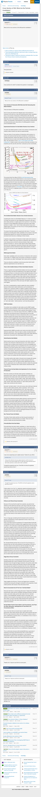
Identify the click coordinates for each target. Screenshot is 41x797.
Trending (26, 1)
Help (35, 786)
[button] (15, 1)
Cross (27, 12)
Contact (18, 786)
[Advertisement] (20, 37)
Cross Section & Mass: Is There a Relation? (18, 719)
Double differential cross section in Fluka (12, 736)
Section (36, 12)
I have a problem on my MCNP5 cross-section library (15, 732)
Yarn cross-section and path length (14, 728)
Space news (5, 48)
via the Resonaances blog (27, 177)
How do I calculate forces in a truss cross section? (14, 745)
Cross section (31, 12)
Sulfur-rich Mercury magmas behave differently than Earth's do (19, 50)
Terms (26, 786)
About (23, 786)
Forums (19, 1)
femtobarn (19, 186)
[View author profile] (8, 24)
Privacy (31, 786)
